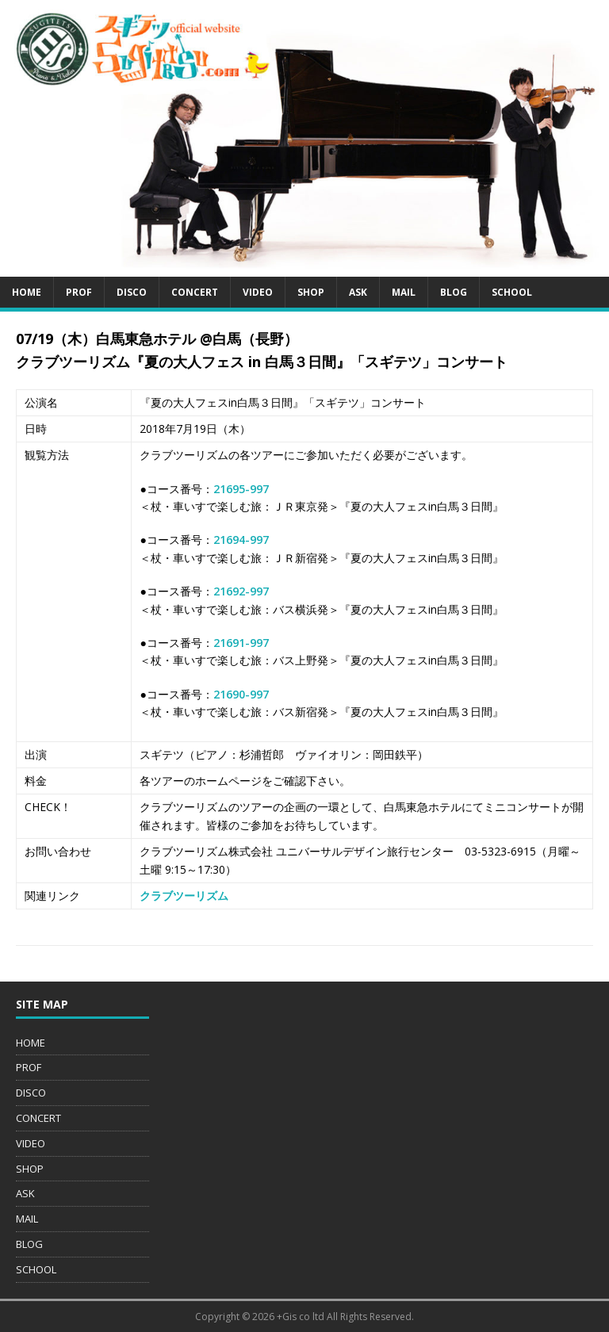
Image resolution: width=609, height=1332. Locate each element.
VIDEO (258, 292)
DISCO (132, 292)
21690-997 (241, 694)
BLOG (453, 292)
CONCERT (194, 292)
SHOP (310, 292)
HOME (26, 292)
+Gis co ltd (300, 1316)
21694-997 (241, 539)
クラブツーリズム (184, 895)
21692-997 (241, 591)
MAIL (404, 292)
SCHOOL (512, 292)
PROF (79, 292)
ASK (358, 292)
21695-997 (241, 488)
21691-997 (241, 642)
